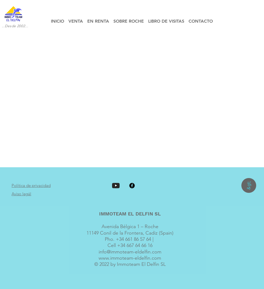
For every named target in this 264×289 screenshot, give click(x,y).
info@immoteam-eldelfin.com (130, 252)
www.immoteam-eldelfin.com (130, 258)
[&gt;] (248, 185)
